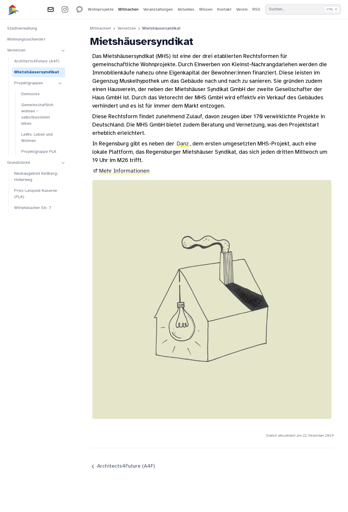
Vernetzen (36, 50)
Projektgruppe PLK (38, 152)
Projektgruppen (38, 83)
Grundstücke (36, 163)
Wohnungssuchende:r (26, 39)
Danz (183, 144)
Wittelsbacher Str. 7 (32, 208)
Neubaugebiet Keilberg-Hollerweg (36, 176)
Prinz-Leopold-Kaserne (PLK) (35, 194)
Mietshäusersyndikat (36, 72)
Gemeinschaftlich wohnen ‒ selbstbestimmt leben (37, 114)
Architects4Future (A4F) (36, 61)
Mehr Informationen (124, 171)
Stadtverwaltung (22, 28)
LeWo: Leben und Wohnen (37, 137)
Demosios (30, 94)
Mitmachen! (100, 28)
